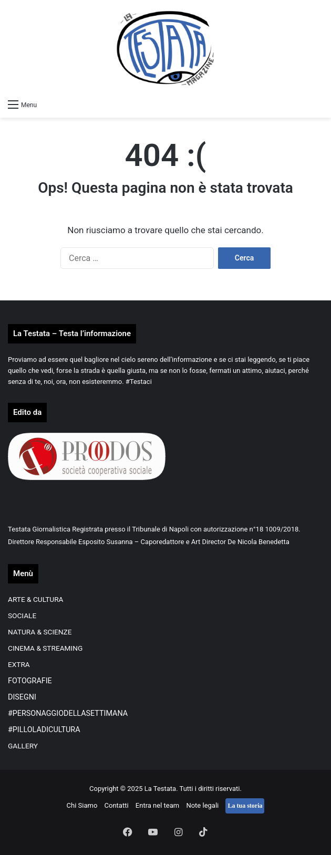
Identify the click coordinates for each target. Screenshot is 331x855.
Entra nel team (157, 805)
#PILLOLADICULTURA (44, 729)
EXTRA (19, 664)
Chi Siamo (82, 805)
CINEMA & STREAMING (45, 648)
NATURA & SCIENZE (40, 632)
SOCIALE (22, 615)
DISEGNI (22, 697)
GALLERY (23, 746)
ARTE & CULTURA (35, 599)
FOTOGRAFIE (30, 680)
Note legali (202, 805)
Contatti (117, 805)
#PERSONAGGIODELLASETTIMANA (68, 713)
